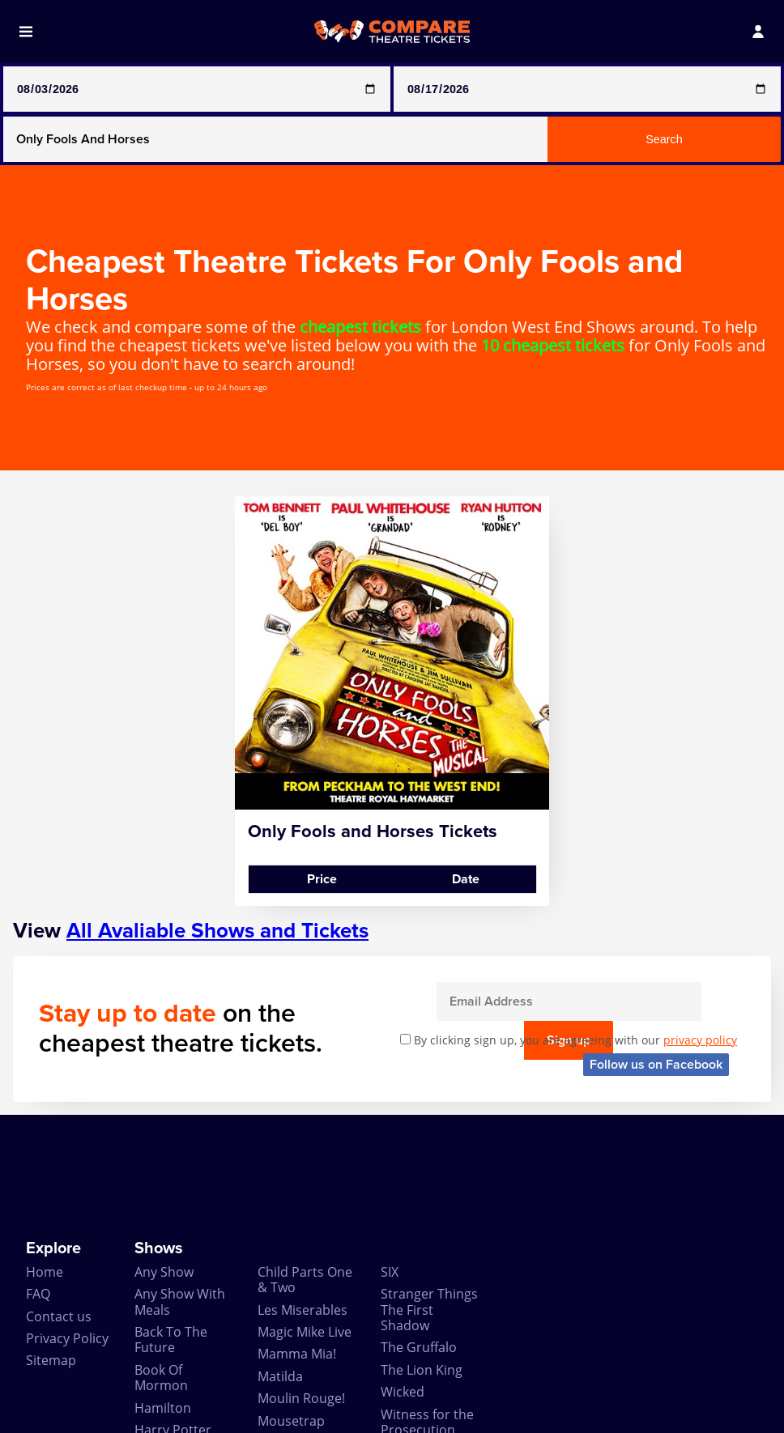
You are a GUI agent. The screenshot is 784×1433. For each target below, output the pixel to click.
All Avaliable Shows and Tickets (217, 845)
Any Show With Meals (179, 1216)
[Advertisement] (392, 1091)
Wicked (402, 1307)
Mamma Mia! (297, 1269)
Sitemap (51, 1275)
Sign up (701, 916)
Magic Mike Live (305, 1246)
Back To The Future (170, 1253)
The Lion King (421, 1284)
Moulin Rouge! (301, 1313)
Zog (392, 1367)
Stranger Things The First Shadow (429, 1224)
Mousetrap (291, 1335)
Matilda (280, 1290)
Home (44, 1186)
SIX (389, 1186)
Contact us (59, 1231)
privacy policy (700, 955)
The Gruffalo (419, 1262)
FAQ (38, 1209)
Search (664, 139)
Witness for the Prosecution (427, 1336)
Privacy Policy (67, 1252)
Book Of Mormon (161, 1291)
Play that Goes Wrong (302, 1364)
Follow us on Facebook (656, 979)
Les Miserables (302, 1224)
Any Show (164, 1186)
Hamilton (162, 1322)
